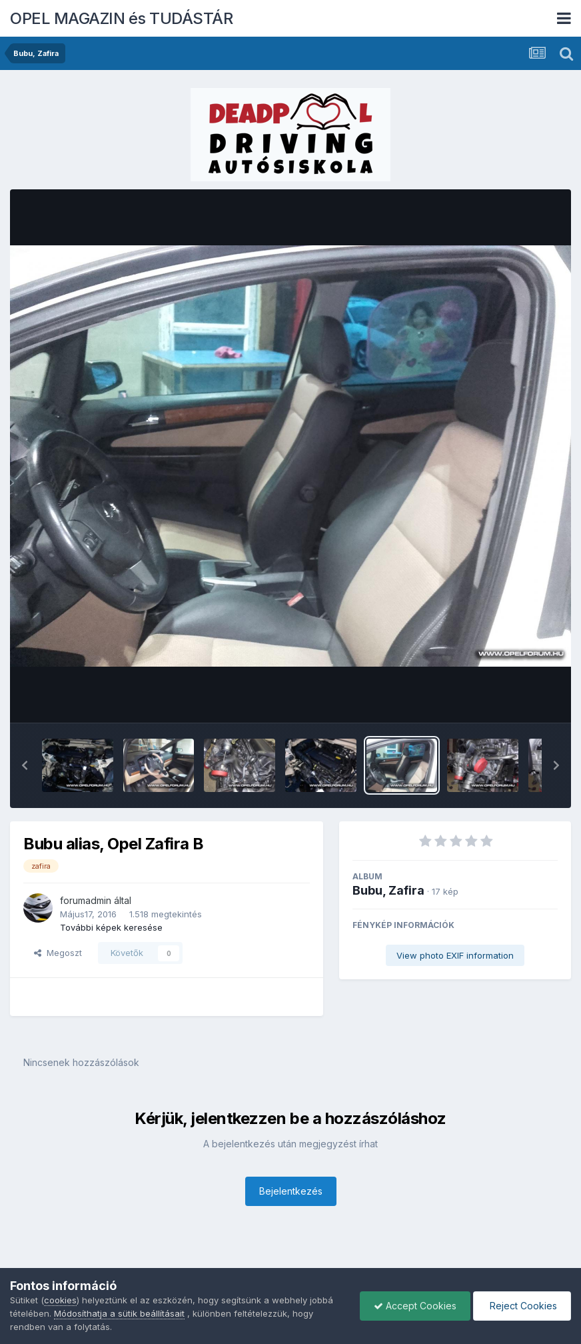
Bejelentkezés (290, 1191)
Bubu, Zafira (388, 890)
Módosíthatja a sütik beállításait (119, 1313)
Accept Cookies (415, 1305)
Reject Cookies (522, 1305)
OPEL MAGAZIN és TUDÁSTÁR (121, 18)
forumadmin (85, 900)
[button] (24, 765)
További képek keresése (111, 927)
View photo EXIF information (455, 955)
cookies (60, 1300)
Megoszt (58, 952)
